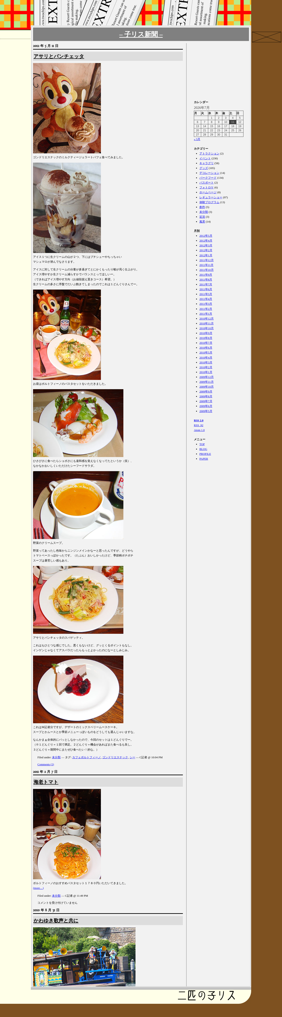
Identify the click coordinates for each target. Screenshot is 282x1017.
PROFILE (205, 454)
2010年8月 (205, 338)
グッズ (203, 168)
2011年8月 (205, 279)
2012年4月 (205, 240)
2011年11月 (206, 265)
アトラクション (209, 153)
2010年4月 (205, 357)
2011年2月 (205, 308)
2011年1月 (205, 313)
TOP (202, 444)
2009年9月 (205, 391)
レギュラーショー (210, 197)
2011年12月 (206, 260)
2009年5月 (205, 411)
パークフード (208, 177)
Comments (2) (45, 764)
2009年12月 (206, 377)
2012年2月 (205, 250)
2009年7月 (205, 401)
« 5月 (197, 139)
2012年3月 (205, 245)
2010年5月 (205, 352)
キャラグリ (206, 163)
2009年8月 (205, 396)
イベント (205, 158)
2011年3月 (205, 303)
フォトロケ (206, 187)
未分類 (56, 757)
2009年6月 (205, 406)
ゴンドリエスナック (115, 757)
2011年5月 (205, 294)
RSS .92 (198, 425)
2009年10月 (206, 386)
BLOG (203, 449)
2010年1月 (205, 372)
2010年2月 (205, 367)
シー (132, 757)
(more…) (38, 888)
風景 (202, 221)
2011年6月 (205, 289)
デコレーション (209, 173)
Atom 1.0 (199, 430)
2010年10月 (206, 328)
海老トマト (45, 782)
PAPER (203, 458)
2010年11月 (206, 323)
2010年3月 (205, 362)
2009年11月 (206, 381)
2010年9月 (205, 333)
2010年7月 (205, 342)
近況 (202, 216)
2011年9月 (205, 274)
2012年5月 (205, 235)
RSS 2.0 (198, 420)
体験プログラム (209, 202)
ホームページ (208, 192)
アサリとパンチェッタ (58, 56)
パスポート (206, 182)
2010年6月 (205, 347)
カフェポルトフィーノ (86, 757)
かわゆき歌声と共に (55, 920)
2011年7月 (205, 284)
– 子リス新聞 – (141, 34)
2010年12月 (206, 318)
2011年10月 (206, 269)
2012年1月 (205, 255)
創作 (202, 207)
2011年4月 (205, 299)
